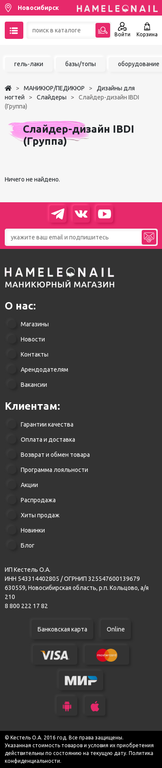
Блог (28, 545)
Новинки (33, 530)
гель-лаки (28, 64)
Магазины (35, 324)
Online (116, 629)
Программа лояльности (54, 469)
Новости (33, 339)
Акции (29, 484)
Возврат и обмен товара (55, 454)
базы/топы (80, 64)
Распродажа (38, 500)
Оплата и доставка (48, 439)
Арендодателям (44, 369)
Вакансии (34, 384)
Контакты (34, 354)
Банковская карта (62, 629)
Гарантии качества (47, 424)
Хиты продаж (40, 515)
